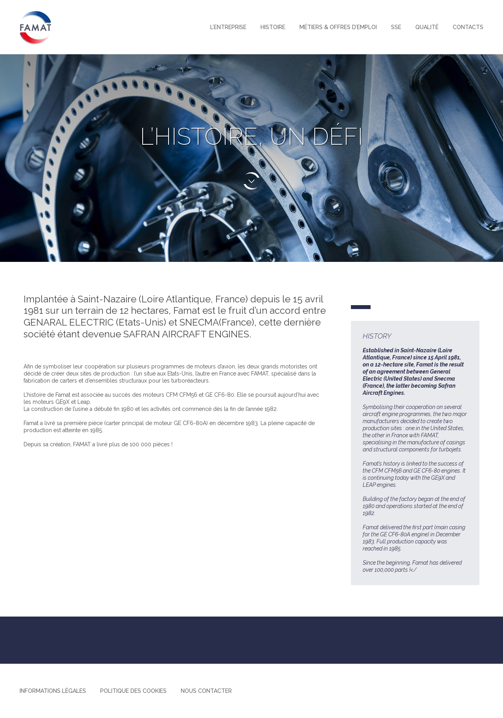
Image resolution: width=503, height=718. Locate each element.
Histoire (273, 27)
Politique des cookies (133, 691)
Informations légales (53, 691)
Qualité (427, 27)
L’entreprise (228, 27)
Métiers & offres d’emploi (338, 27)
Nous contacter (206, 691)
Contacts (468, 27)
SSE (396, 27)
